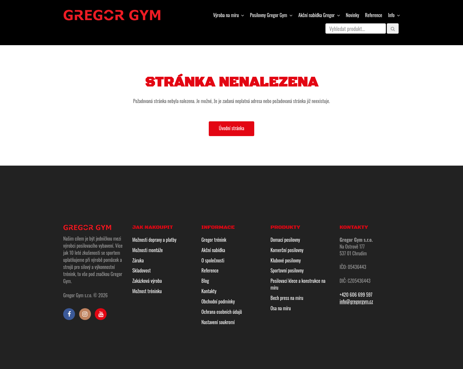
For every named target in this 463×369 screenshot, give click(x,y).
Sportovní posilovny (287, 270)
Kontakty (208, 291)
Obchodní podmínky (218, 301)
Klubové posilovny (285, 260)
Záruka (138, 260)
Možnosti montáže (147, 250)
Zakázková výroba (147, 280)
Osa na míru (280, 308)
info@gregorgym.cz (356, 301)
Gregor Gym (269, 15)
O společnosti (212, 260)
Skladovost (141, 270)
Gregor (317, 15)
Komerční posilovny (287, 250)
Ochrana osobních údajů (221, 311)
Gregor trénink (213, 239)
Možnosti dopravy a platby (154, 239)
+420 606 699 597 (356, 294)
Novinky (352, 15)
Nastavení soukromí (218, 322)
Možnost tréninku (147, 291)
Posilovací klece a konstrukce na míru (297, 284)
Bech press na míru (286, 297)
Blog (205, 280)
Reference (373, 15)
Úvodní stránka (231, 128)
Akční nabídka (213, 250)
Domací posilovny (285, 239)
